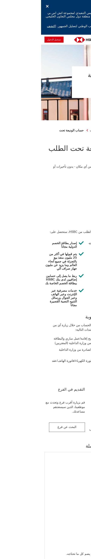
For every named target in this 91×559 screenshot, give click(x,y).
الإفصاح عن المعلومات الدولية (25, 553)
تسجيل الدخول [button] (13, 39)
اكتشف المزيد (79, 19)
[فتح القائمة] (85, 39)
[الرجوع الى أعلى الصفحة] (70, 522)
